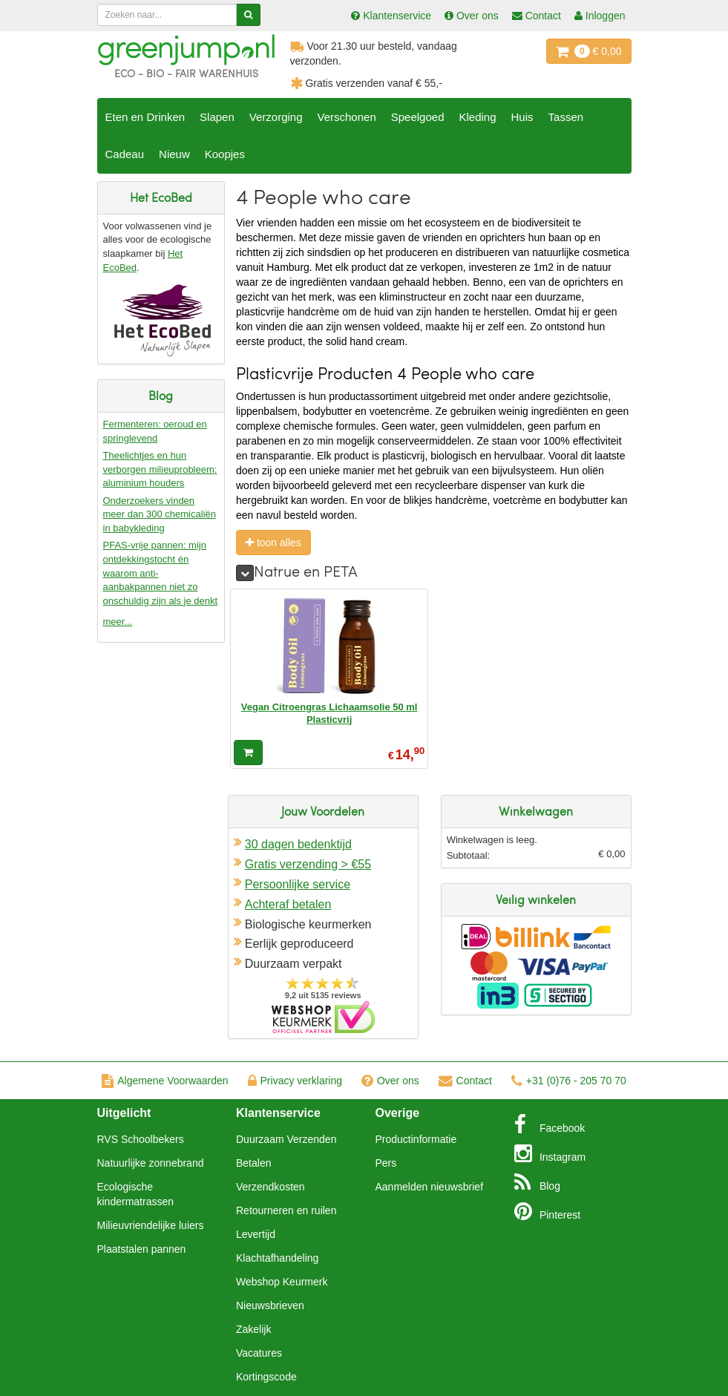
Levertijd (255, 1234)
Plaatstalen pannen (141, 1249)
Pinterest (547, 1211)
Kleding (477, 117)
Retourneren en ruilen (286, 1210)
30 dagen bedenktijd (298, 844)
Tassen (566, 117)
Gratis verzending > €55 (308, 864)
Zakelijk (253, 1329)
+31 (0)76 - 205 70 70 (568, 1081)
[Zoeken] (248, 15)
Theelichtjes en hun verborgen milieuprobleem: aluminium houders (160, 469)
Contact (465, 1081)
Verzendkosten (270, 1187)
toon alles (273, 542)
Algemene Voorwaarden (165, 1081)
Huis (522, 117)
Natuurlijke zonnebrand (150, 1163)
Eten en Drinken (145, 117)
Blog (537, 1182)
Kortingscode (266, 1377)
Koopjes (225, 154)
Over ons (390, 1081)
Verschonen (347, 117)
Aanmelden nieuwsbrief (430, 1187)
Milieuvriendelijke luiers (150, 1225)
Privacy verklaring (295, 1081)
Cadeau (125, 154)
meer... (118, 621)
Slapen (217, 117)
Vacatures (259, 1353)
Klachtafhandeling (277, 1258)
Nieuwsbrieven (270, 1305)
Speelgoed (418, 117)
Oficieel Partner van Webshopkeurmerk (323, 1017)
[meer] (245, 573)
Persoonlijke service (297, 884)
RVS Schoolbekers (140, 1139)
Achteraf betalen (288, 904)
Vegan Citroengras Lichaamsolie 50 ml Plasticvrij (329, 712)
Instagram (550, 1153)
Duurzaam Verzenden (286, 1139)
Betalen (253, 1163)
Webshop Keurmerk (281, 1282)
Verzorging (276, 117)
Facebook (549, 1124)
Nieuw (174, 154)
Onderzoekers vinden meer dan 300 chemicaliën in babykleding (159, 514)
